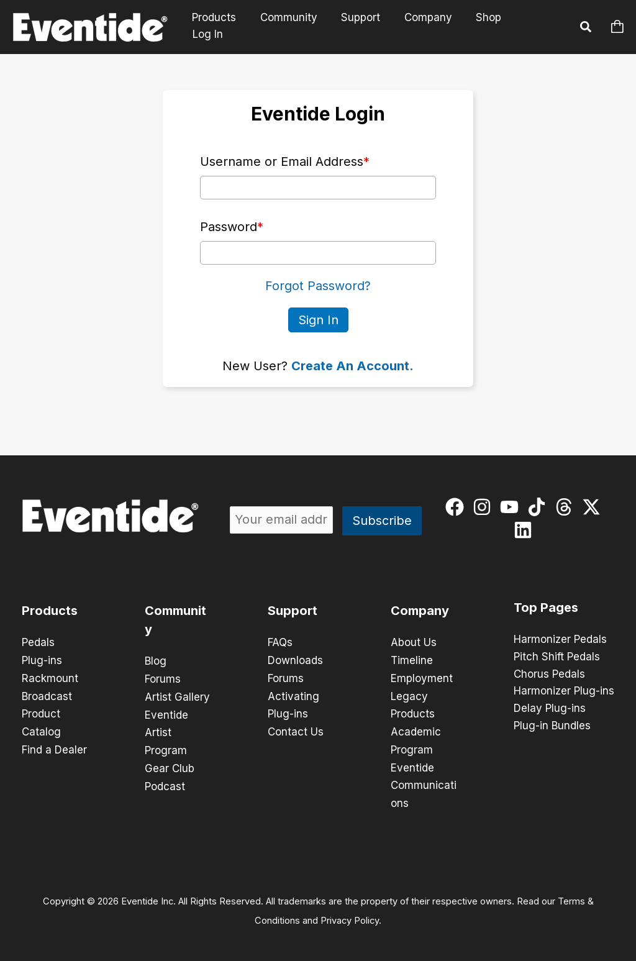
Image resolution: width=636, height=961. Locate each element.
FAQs (280, 642)
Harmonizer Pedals (560, 639)
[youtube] (512, 506)
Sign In (318, 319)
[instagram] (485, 506)
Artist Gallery (177, 696)
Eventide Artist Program (166, 730)
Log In (540, 26)
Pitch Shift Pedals (557, 656)
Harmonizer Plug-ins (564, 691)
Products (226, 26)
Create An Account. (352, 365)
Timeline (412, 660)
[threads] (567, 506)
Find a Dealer (54, 746)
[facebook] (457, 506)
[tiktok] (539, 506)
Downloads (295, 660)
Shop (489, 26)
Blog (155, 661)
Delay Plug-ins (550, 709)
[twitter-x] (594, 506)
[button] (586, 28)
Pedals (38, 642)
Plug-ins (42, 660)
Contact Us (296, 729)
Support (366, 26)
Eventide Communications (424, 781)
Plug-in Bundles (552, 726)
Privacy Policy (349, 915)
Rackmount (50, 677)
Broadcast (47, 694)
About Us (414, 642)
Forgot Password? (318, 285)
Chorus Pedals (549, 674)
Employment (422, 677)
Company (431, 26)
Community (297, 26)
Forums (163, 678)
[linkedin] (526, 529)
